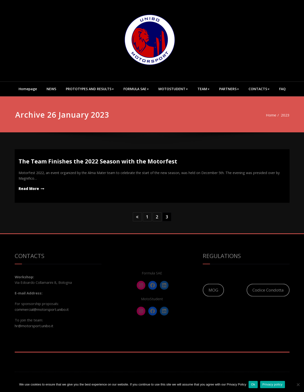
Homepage (28, 89)
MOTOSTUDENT (173, 89)
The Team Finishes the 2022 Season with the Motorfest (98, 161)
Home (267, 115)
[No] (298, 384)
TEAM (203, 89)
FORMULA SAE (136, 89)
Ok (253, 384)
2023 (281, 115)
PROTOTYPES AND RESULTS (90, 89)
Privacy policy (273, 384)
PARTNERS (229, 89)
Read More (29, 189)
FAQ (282, 89)
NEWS (51, 89)
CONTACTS (259, 89)
